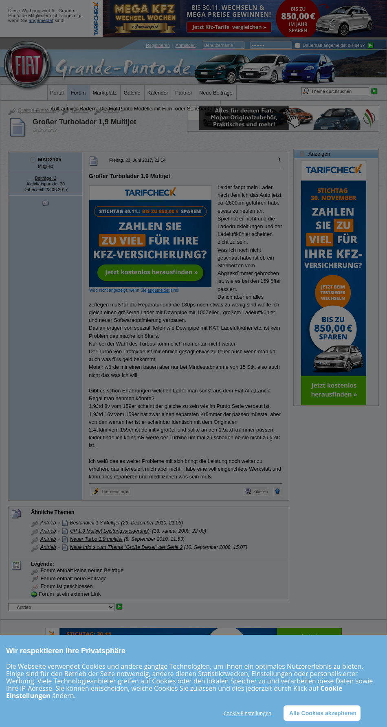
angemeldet (41, 20)
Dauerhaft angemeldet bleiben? (330, 45)
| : (171, 45)
